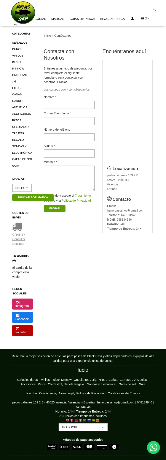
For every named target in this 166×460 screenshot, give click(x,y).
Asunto (49, 145)
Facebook (22, 317)
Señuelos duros (19, 46)
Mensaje (50, 162)
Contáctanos (47, 393)
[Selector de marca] (22, 188)
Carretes (19, 101)
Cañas (17, 94)
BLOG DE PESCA (112, 19)
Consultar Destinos (18, 241)
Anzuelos (19, 107)
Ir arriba (31, 393)
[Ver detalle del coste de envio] (18, 227)
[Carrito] (144, 19)
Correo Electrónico (57, 113)
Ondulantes (21, 75)
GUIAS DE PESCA (82, 19)
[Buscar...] (15, 24)
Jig (14, 81)
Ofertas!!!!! (20, 126)
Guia (15, 165)
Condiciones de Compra (124, 393)
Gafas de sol (22, 159)
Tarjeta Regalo (18, 136)
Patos (16, 120)
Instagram (22, 304)
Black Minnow (18, 65)
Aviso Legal (66, 393)
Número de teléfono (57, 129)
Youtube (20, 330)
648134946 (128, 215)
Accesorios (21, 113)
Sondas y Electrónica (22, 149)
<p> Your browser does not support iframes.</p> (127, 110)
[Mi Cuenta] (132, 19)
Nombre (50, 97)
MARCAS (57, 19)
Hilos (16, 88)
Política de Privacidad (76, 200)
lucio (83, 370)
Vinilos (17, 55)
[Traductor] (83, 427)
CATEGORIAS (36, 19)
